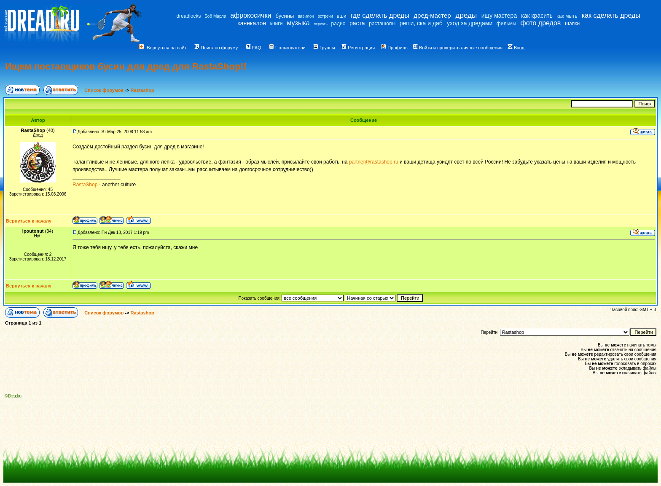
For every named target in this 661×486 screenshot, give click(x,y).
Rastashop (142, 90)
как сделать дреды (611, 15)
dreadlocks (188, 16)
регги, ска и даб (421, 23)
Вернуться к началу (28, 220)
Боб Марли (215, 16)
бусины (285, 16)
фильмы (506, 24)
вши (342, 16)
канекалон (251, 23)
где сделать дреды (380, 15)
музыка (298, 23)
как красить (536, 15)
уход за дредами (469, 23)
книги (276, 24)
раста (357, 23)
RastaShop (85, 185)
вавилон (306, 16)
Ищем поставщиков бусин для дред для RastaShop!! (126, 66)
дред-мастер (432, 15)
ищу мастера (499, 15)
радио (338, 24)
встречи (325, 16)
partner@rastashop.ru (373, 162)
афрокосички (250, 15)
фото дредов (541, 23)
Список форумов (104, 90)
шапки (572, 24)
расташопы (382, 24)
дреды (466, 15)
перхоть (321, 24)
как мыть (566, 16)
